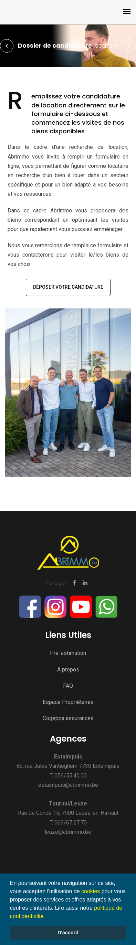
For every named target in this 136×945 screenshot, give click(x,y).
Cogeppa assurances (68, 718)
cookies (90, 891)
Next (129, 46)
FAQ (68, 685)
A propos (68, 669)
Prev (7, 46)
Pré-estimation (68, 653)
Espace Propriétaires (68, 702)
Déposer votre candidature (68, 287)
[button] (46, 917)
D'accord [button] (68, 932)
